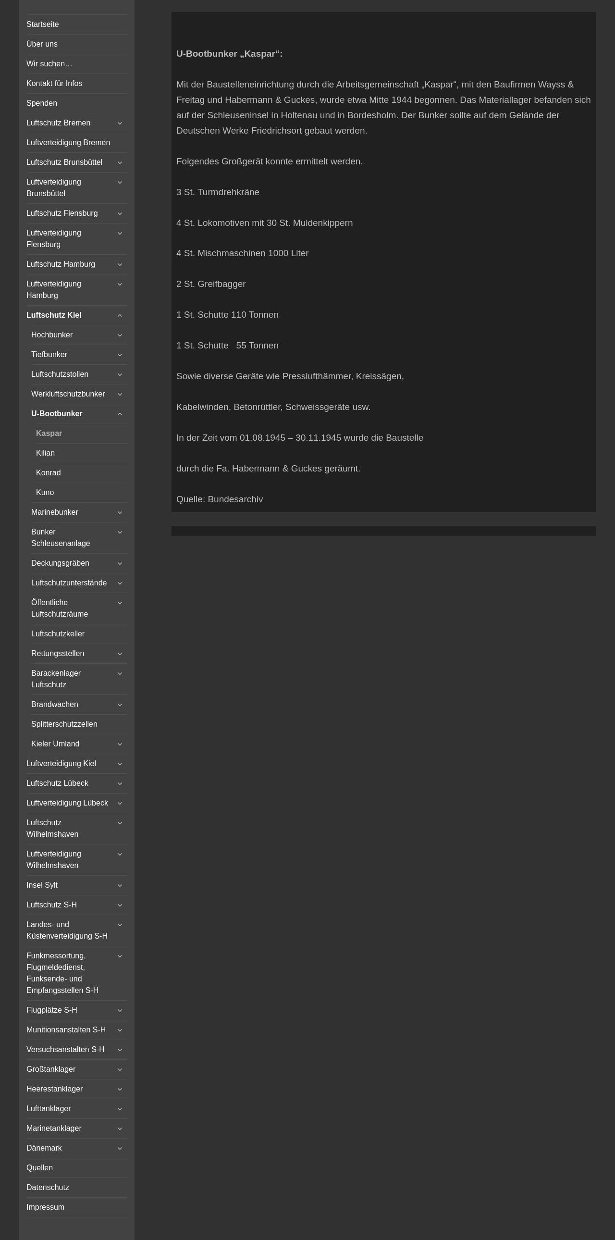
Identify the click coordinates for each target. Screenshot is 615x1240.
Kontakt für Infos (54, 83)
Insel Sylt (42, 885)
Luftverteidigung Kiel (61, 763)
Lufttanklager (48, 1108)
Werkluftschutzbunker (68, 394)
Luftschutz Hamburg (60, 264)
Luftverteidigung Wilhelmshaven (53, 859)
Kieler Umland (55, 744)
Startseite (42, 24)
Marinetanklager (54, 1128)
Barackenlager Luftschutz (56, 679)
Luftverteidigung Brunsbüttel (53, 188)
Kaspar (49, 433)
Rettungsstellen (57, 653)
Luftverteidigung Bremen (68, 142)
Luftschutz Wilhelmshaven (52, 828)
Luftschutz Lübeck (57, 783)
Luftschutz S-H (51, 905)
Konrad (48, 473)
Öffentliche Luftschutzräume (59, 608)
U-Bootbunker (57, 413)
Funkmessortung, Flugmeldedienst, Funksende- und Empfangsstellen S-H (62, 973)
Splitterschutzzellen (64, 724)
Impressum (45, 1207)
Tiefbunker (49, 354)
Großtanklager (50, 1069)
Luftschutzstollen (59, 374)
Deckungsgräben (60, 563)
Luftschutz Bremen (58, 123)
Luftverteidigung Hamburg (53, 289)
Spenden (41, 103)
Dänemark (44, 1148)
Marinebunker (54, 512)
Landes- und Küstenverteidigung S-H (67, 930)
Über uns (42, 44)
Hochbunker (52, 335)
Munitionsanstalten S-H (66, 1030)
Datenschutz (47, 1187)
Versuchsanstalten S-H (65, 1049)
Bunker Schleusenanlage (60, 537)
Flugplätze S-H (51, 1010)
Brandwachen (54, 704)
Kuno (45, 492)
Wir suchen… (49, 64)
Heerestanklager (54, 1089)
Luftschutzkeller (58, 634)
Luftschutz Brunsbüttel (64, 162)
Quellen (39, 1168)
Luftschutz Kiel (54, 315)
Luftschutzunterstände (69, 583)
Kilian (45, 453)
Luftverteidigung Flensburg (53, 238)
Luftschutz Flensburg (62, 213)
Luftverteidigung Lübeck (67, 803)
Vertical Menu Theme (402, 546)
